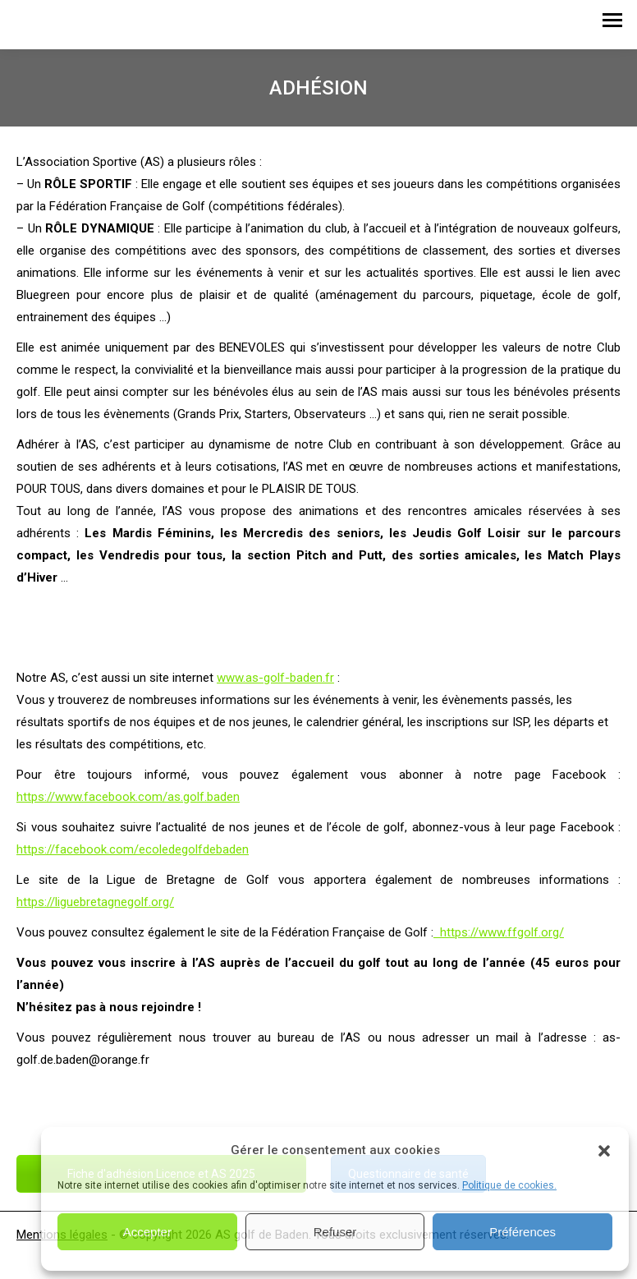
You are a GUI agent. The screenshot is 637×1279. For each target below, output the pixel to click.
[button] (604, 1151)
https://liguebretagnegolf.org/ (95, 902)
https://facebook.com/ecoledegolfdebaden (132, 849)
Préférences (522, 1232)
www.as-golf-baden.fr (275, 677)
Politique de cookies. (509, 1185)
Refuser (335, 1232)
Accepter (147, 1232)
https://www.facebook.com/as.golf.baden (128, 796)
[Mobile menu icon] (612, 24)
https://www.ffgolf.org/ (498, 932)
